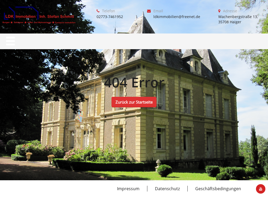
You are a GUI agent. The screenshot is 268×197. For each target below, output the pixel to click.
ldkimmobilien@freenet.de (176, 16)
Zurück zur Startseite (134, 102)
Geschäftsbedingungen (218, 189)
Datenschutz (167, 189)
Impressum (128, 189)
